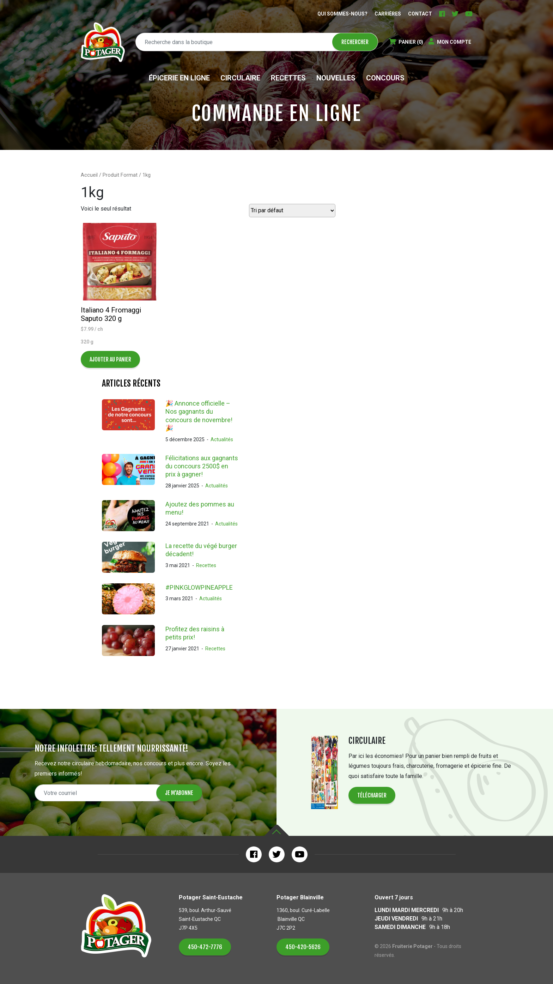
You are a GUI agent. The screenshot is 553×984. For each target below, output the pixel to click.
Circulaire (240, 78)
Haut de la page (276, 830)
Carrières (388, 14)
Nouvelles (336, 78)
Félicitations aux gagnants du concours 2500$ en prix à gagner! (201, 466)
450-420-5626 (303, 946)
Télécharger (372, 795)
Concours (385, 78)
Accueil (89, 175)
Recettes (288, 78)
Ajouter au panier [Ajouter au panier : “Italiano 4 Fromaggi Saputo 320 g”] (110, 359)
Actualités (222, 439)
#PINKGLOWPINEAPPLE (199, 587)
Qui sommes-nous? (342, 14)
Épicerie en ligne (179, 78)
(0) (406, 42)
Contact (420, 14)
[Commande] (292, 210)
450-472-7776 (205, 946)
